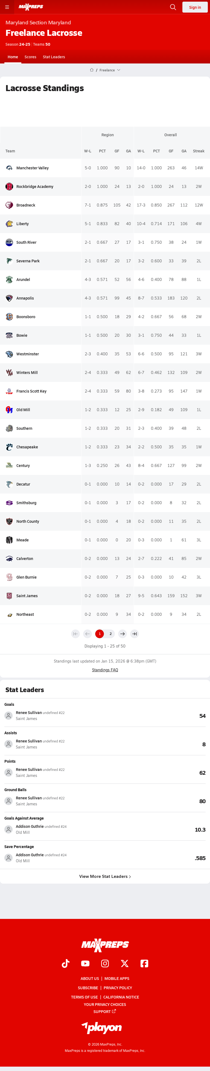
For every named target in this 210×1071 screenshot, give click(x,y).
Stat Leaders (54, 56)
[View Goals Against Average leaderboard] (155, 829)
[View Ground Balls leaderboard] (155, 800)
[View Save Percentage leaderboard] (155, 857)
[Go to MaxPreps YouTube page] (85, 964)
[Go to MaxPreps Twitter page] (124, 964)
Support (105, 1011)
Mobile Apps (116, 978)
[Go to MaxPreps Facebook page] (144, 964)
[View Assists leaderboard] (155, 744)
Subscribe (88, 988)
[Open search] (173, 7)
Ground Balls (15, 789)
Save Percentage (19, 846)
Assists (10, 732)
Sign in (195, 7)
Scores (30, 56)
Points (10, 761)
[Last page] (134, 633)
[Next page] (122, 633)
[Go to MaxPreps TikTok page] (65, 964)
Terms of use (84, 997)
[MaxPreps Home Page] (92, 70)
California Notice (121, 997)
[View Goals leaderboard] (155, 715)
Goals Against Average (24, 817)
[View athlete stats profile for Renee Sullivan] (54, 715)
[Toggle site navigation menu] (7, 7)
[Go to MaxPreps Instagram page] (105, 964)
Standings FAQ (105, 669)
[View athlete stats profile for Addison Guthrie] (54, 829)
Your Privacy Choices (105, 1004)
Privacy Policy (118, 988)
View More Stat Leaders (105, 876)
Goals (9, 704)
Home (13, 56)
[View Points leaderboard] (155, 772)
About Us (90, 978)
